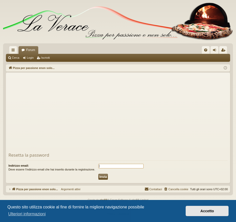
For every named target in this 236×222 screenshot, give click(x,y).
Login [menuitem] (215, 51)
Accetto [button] (207, 211)
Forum (30, 50)
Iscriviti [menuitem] (224, 51)
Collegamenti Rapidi (14, 51)
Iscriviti (45, 57)
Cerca (15, 57)
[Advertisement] (118, 113)
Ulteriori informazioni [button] (27, 214)
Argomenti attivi (69, 189)
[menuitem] (206, 50)
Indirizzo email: (18, 165)
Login (30, 57)
